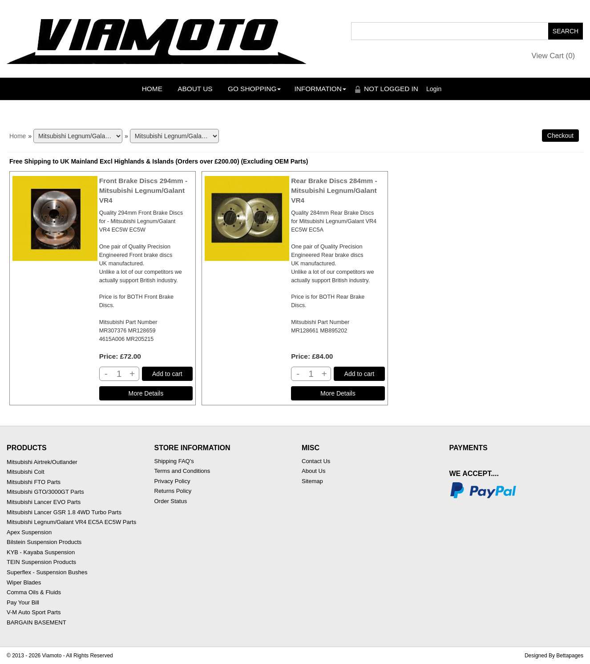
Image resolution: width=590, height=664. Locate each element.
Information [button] (320, 88)
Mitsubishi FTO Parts (34, 482)
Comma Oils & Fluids (34, 592)
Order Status (170, 501)
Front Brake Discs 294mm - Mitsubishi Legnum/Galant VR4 (143, 190)
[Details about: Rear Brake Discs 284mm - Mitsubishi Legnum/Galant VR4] (337, 393)
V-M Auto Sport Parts (34, 612)
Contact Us (316, 461)
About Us (195, 88)
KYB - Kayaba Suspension (41, 552)
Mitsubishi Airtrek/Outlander (42, 462)
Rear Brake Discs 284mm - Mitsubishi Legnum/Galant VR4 (334, 190)
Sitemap (312, 481)
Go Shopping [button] (254, 88)
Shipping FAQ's (174, 461)
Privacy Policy (172, 481)
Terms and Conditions (182, 471)
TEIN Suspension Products (41, 562)
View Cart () (553, 56)
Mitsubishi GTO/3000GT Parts (45, 491)
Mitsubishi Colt (25, 471)
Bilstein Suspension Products (44, 542)
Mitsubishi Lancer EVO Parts (44, 502)
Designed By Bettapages (554, 655)
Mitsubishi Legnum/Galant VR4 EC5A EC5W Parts (71, 522)
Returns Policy (173, 491)
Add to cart (167, 373)
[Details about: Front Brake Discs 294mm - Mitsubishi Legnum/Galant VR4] (146, 393)
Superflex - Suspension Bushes (47, 572)
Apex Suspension (29, 532)
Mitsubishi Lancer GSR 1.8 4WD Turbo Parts (64, 512)
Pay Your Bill (23, 602)
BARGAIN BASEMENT (36, 622)
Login (433, 88)
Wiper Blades (24, 582)
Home (152, 88)
